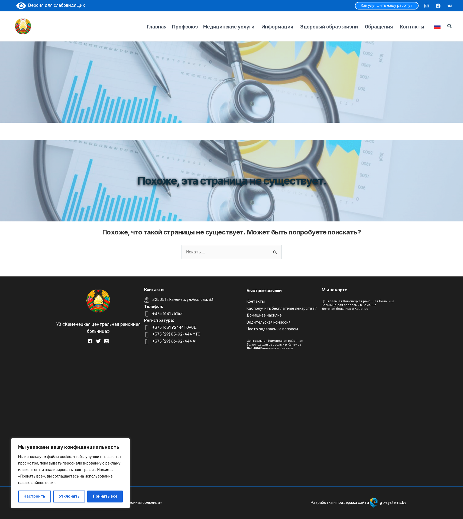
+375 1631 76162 (167, 313)
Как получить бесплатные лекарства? (282, 308)
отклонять (69, 496)
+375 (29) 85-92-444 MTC (176, 334)
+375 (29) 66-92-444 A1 (174, 341)
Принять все (105, 496)
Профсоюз (185, 27)
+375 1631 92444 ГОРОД (174, 327)
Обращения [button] (379, 27)
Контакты (412, 27)
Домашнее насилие (264, 315)
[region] (70, 473)
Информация (277, 27)
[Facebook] (438, 6)
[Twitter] (98, 341)
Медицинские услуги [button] (228, 27)
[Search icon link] (449, 27)
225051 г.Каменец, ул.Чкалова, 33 (182, 299)
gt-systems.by (393, 502)
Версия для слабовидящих (50, 5)
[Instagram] (426, 6)
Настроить (34, 496)
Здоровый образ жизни (329, 27)
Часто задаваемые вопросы (272, 329)
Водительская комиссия (268, 322)
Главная (157, 27)
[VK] (449, 6)
